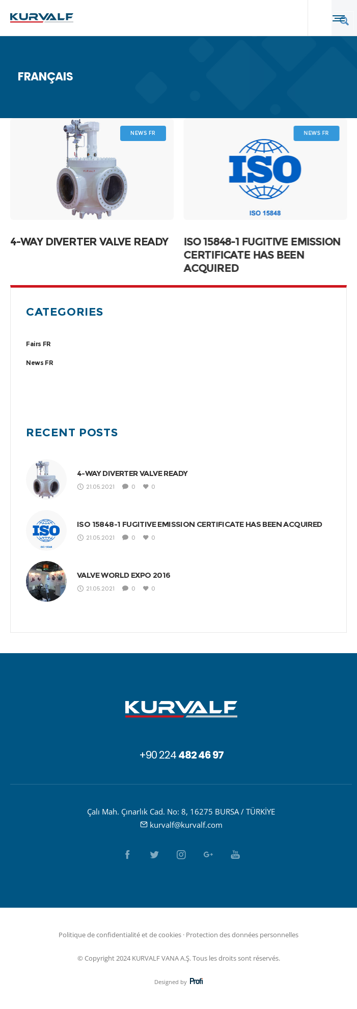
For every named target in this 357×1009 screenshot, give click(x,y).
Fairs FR (38, 344)
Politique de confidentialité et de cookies (120, 934)
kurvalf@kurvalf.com (186, 825)
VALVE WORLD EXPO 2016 (123, 575)
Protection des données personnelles (242, 934)
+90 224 (181, 755)
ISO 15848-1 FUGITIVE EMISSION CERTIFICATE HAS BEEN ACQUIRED (261, 254)
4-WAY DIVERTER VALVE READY (89, 241)
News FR (39, 363)
